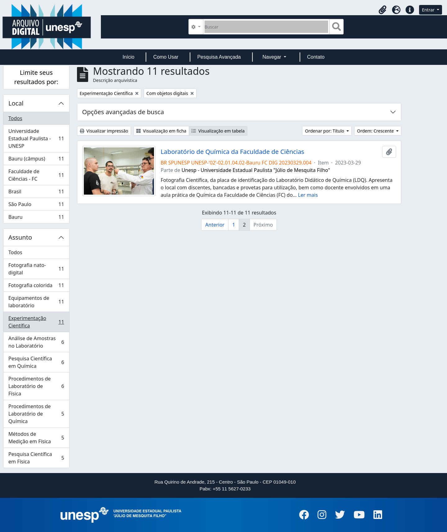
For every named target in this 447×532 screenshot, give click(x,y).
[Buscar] (266, 26)
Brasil (36, 193)
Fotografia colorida (36, 287)
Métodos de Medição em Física (36, 438)
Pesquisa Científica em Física (36, 458)
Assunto (20, 237)
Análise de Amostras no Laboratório (36, 342)
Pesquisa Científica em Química (36, 362)
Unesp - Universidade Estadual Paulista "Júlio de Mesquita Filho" (256, 170)
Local (16, 103)
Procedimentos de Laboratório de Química (36, 414)
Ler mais (308, 195)
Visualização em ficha (161, 131)
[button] (382, 10)
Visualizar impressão (104, 131)
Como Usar (165, 57)
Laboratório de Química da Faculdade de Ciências (232, 152)
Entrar (429, 10)
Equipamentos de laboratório (36, 302)
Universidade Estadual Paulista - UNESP (36, 138)
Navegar (272, 57)
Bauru (36, 218)
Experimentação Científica (36, 322)
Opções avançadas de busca (123, 112)
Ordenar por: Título (325, 131)
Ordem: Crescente (376, 131)
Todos (15, 118)
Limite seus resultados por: (36, 77)
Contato (315, 57)
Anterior (214, 224)
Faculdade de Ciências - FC (36, 175)
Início (128, 57)
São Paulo (36, 206)
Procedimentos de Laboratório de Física (36, 386)
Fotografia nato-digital (36, 269)
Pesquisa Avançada (219, 57)
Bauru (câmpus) (36, 160)
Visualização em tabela (218, 131)
